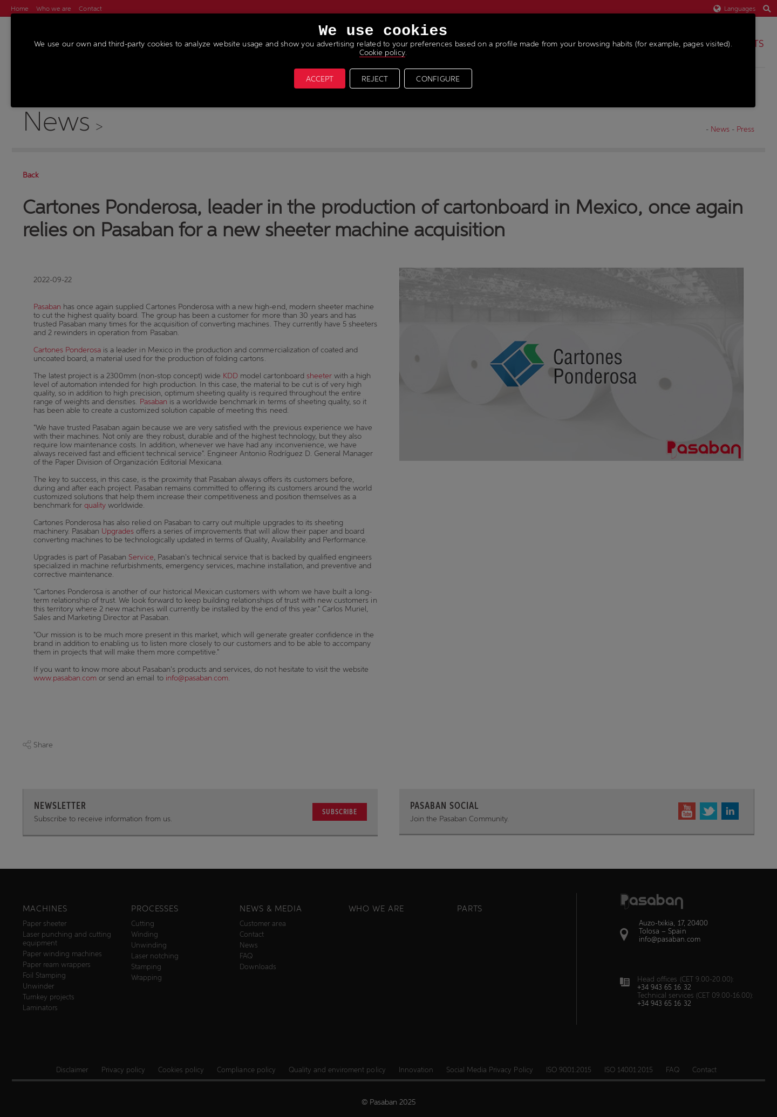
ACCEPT (319, 78)
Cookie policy (382, 52)
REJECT (375, 78)
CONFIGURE (438, 78)
